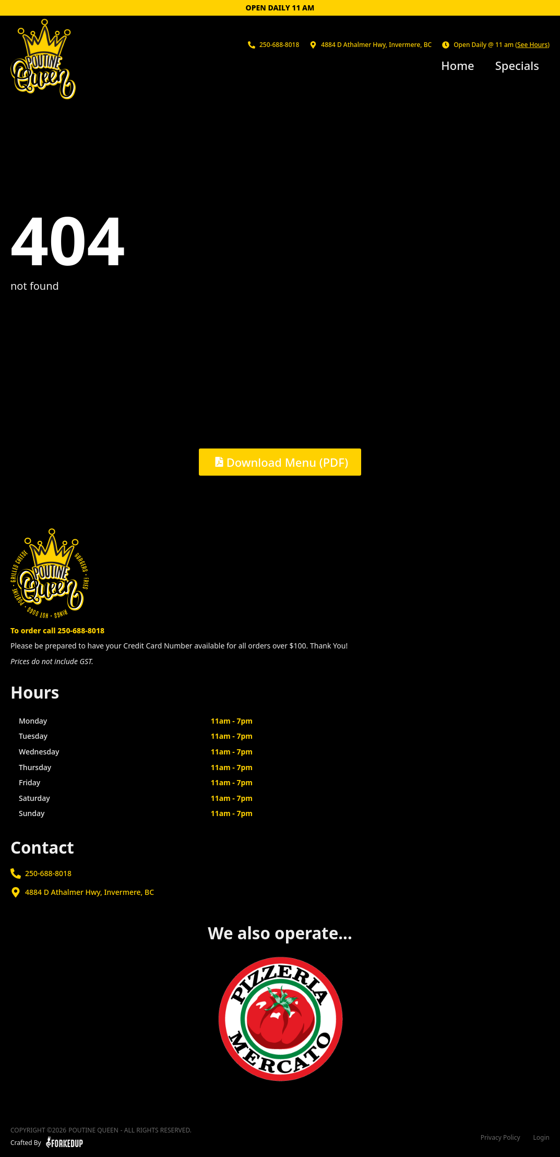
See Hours (532, 44)
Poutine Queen (93, 1130)
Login (541, 1138)
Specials (517, 65)
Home (457, 65)
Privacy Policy (500, 1138)
